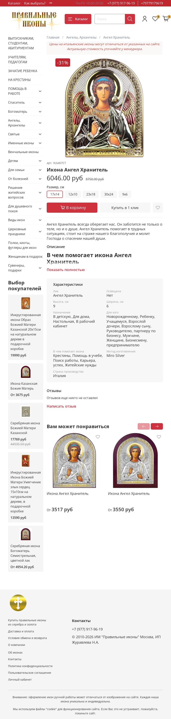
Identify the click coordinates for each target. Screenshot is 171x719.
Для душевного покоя (20, 208)
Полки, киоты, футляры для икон (22, 245)
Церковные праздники (17, 231)
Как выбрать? (34, 3)
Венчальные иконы (23, 152)
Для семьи (16, 170)
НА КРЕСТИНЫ (19, 80)
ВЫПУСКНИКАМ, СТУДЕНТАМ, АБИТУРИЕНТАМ (21, 43)
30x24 (108, 194)
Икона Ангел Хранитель (68, 493)
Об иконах (15, 652)
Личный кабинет (20, 679)
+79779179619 (152, 3)
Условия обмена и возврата (27, 638)
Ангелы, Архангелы (81, 37)
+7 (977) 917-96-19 (121, 3)
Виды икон (16, 220)
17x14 (54, 194)
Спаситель (16, 102)
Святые (14, 134)
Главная (53, 37)
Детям (13, 161)
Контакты (14, 659)
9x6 (125, 194)
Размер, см (55, 187)
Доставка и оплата (21, 631)
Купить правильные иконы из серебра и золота (27, 622)
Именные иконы (21, 143)
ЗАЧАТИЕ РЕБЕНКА (22, 71)
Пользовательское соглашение (29, 673)
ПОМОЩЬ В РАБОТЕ (17, 91)
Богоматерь (17, 111)
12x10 (72, 194)
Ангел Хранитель (116, 37)
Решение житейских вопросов (16, 192)
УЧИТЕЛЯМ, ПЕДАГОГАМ (17, 59)
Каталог (14, 3)
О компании (16, 645)
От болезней (18, 179)
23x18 (90, 194)
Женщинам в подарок (25, 256)
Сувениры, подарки (16, 267)
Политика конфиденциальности (30, 666)
